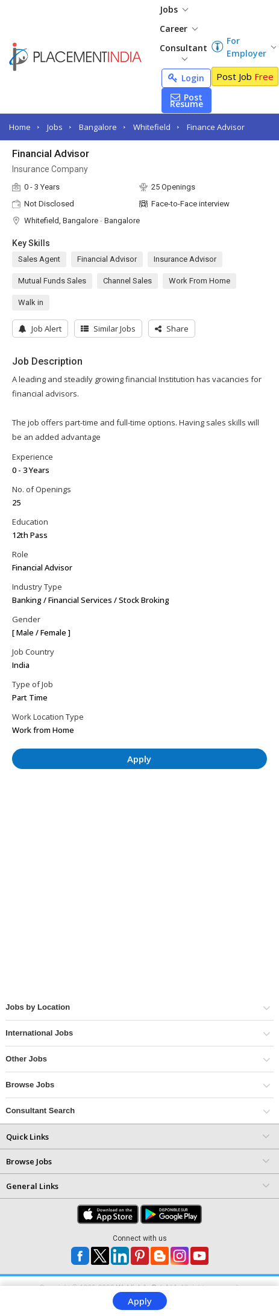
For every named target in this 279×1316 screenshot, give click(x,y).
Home (20, 127)
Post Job (245, 76)
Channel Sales (127, 280)
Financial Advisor (107, 259)
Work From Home (199, 280)
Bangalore (98, 127)
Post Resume (186, 100)
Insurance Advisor (185, 259)
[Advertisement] (114, 814)
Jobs (174, 9)
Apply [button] (139, 759)
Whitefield (152, 127)
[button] (171, 329)
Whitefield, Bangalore (61, 220)
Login (186, 78)
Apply (140, 1301)
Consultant (183, 51)
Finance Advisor (216, 127)
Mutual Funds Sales (52, 280)
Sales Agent (39, 259)
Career (179, 28)
